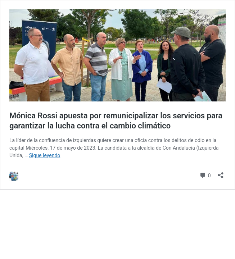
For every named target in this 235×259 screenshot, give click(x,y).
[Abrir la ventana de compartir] (221, 172)
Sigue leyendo (44, 155)
